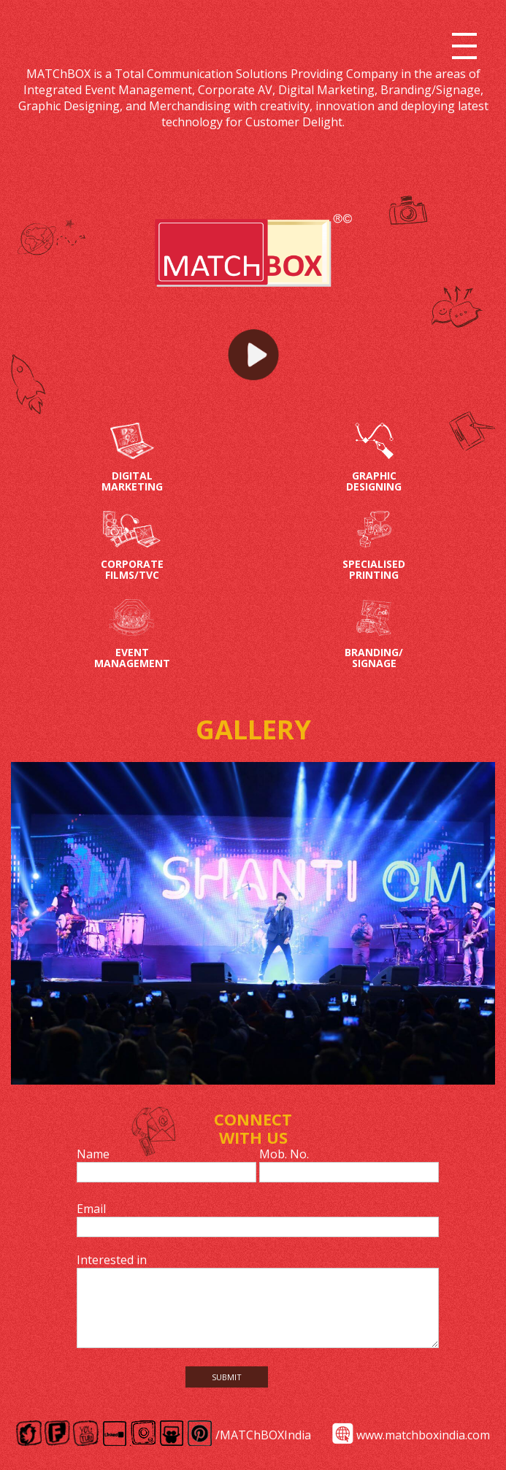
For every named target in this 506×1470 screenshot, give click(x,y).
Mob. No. (284, 1154)
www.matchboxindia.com (423, 1435)
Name (93, 1154)
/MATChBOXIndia (263, 1435)
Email (91, 1209)
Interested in (112, 1260)
